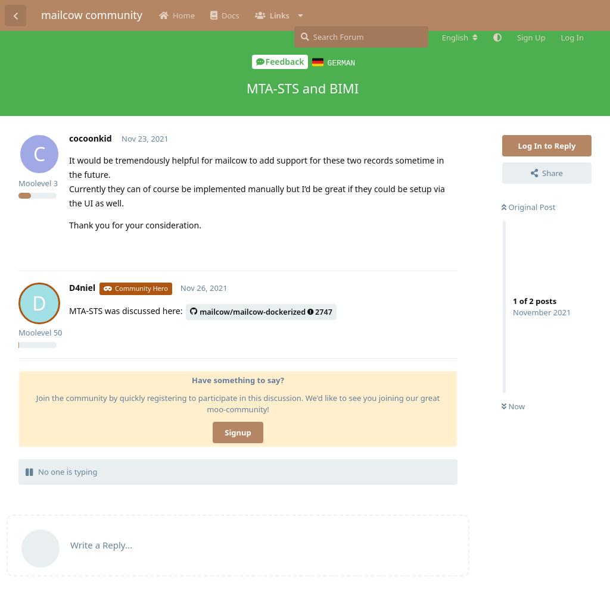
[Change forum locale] (459, 37)
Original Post (528, 206)
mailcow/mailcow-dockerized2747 (261, 311)
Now (513, 405)
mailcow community (91, 15)
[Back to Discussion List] (15, 15)
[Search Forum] (361, 37)
